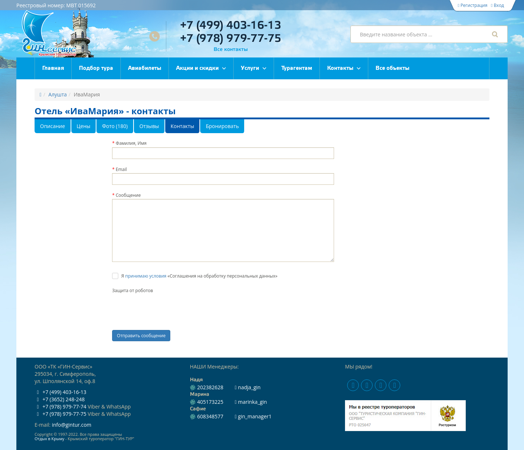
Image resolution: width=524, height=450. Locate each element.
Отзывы (149, 126)
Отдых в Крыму (49, 438)
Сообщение (128, 195)
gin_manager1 (253, 416)
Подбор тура (96, 68)
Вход (497, 5)
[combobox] (429, 34)
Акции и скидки (197, 68)
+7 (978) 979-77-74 (60, 406)
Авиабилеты (144, 68)
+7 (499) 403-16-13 (230, 25)
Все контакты (231, 50)
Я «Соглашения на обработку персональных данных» (199, 276)
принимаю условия (145, 276)
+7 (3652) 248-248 (60, 399)
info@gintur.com (71, 424)
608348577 (210, 416)
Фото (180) (115, 126)
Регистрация (472, 5)
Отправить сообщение (141, 335)
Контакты (340, 68)
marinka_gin (251, 401)
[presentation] (167, 308)
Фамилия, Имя (131, 143)
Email (121, 169)
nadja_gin (248, 387)
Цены (84, 126)
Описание (52, 126)
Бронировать (222, 126)
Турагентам (296, 68)
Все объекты (392, 68)
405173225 (210, 401)
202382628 (210, 387)
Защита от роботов (132, 290)
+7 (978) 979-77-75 (230, 38)
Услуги (250, 68)
